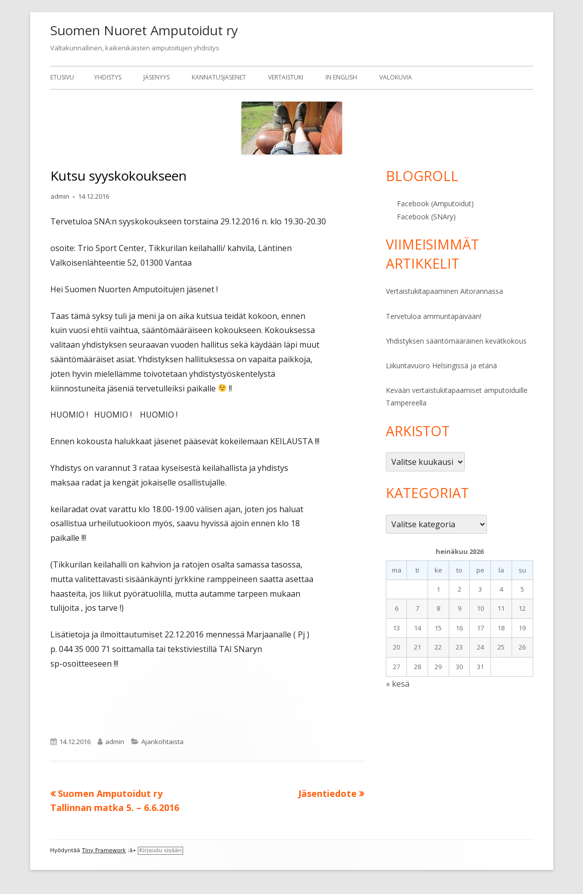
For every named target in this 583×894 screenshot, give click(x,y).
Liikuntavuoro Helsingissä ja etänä (441, 365)
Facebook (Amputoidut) (435, 203)
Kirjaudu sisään (160, 850)
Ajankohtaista (162, 741)
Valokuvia (395, 77)
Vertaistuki (285, 77)
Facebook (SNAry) (426, 216)
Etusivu (62, 77)
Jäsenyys (156, 77)
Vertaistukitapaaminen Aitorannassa (444, 291)
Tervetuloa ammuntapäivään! (433, 316)
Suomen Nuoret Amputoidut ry (144, 30)
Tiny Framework (104, 850)
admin (59, 196)
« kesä (397, 683)
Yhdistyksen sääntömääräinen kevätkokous (456, 341)
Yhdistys (107, 77)
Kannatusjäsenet (219, 77)
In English (341, 77)
